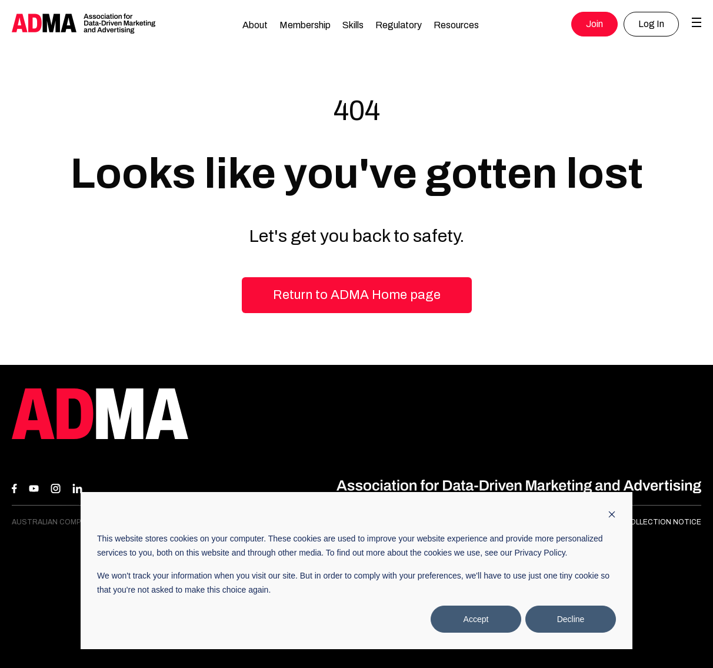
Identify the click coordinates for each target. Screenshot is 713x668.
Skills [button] (353, 25)
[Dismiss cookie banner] (612, 516)
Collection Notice (663, 522)
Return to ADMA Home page (357, 295)
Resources (456, 25)
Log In (651, 24)
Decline (571, 619)
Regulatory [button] (398, 25)
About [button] (255, 25)
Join (594, 24)
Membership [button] (305, 25)
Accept (476, 619)
